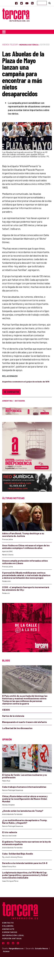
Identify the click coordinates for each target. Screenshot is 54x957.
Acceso (6, 951)
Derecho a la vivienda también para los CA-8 (24, 863)
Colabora (8, 926)
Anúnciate (8, 929)
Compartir (11, 391)
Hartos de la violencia (13, 716)
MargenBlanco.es (16, 948)
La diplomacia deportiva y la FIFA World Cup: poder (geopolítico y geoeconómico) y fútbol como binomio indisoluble (25, 875)
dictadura (20, 401)
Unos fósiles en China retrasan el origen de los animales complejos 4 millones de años (26, 546)
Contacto (8, 922)
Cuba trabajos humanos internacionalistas (24, 787)
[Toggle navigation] (4, 32)
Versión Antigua (12, 938)
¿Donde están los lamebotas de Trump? (22, 811)
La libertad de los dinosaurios (17, 728)
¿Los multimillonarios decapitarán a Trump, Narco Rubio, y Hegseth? (24, 821)
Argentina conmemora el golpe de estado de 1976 (25, 381)
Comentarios (9, 932)
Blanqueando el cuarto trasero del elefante (24, 722)
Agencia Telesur (10, 44)
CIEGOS (6, 709)
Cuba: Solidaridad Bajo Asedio (17, 853)
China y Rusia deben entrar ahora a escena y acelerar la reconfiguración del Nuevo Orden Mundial (25, 799)
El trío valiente (9, 832)
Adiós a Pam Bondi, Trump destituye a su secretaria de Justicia (23, 534)
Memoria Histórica (28, 44)
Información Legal (13, 935)
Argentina (7, 401)
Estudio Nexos (41, 948)
